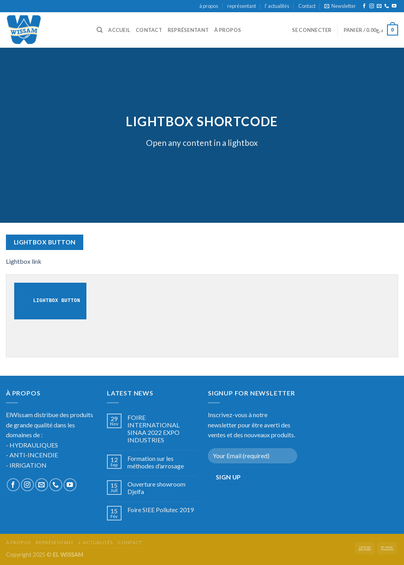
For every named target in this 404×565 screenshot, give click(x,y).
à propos (208, 6)
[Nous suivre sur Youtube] (394, 6)
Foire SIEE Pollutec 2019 (160, 509)
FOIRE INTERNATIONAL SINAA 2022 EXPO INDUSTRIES (153, 429)
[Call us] (386, 6)
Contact (307, 6)
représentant (241, 6)
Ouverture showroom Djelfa (156, 487)
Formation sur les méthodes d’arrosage (155, 462)
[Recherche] (100, 29)
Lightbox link (23, 261)
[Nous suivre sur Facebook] (364, 6)
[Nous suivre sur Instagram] (371, 6)
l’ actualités (277, 6)
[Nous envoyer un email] (379, 6)
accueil (119, 30)
